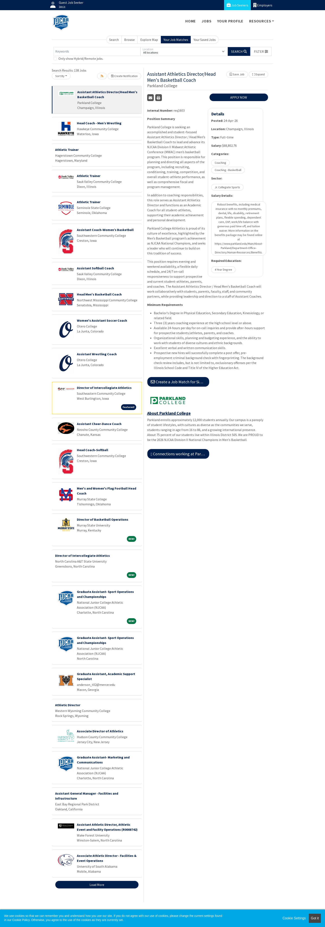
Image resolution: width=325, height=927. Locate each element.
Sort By (59, 76)
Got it (315, 918)
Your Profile (230, 21)
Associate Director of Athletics (100, 731)
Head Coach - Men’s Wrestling (99, 123)
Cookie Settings (294, 918)
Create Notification (124, 76)
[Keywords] (97, 51)
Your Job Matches (176, 40)
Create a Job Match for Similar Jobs (180, 381)
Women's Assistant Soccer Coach (102, 320)
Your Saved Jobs (205, 40)
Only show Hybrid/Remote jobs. (80, 58)
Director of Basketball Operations (102, 519)
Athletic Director (67, 705)
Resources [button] (260, 21)
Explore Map (149, 40)
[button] (261, 51)
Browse (129, 40)
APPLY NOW (238, 97)
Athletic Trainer (67, 150)
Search (114, 40)
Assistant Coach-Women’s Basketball (105, 230)
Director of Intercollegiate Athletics (104, 388)
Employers (262, 5)
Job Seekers (237, 5)
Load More (97, 885)
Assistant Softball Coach (95, 268)
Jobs (206, 21)
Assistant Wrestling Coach (97, 354)
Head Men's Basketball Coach (99, 294)
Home (190, 21)
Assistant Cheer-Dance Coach (99, 424)
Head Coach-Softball (92, 450)
